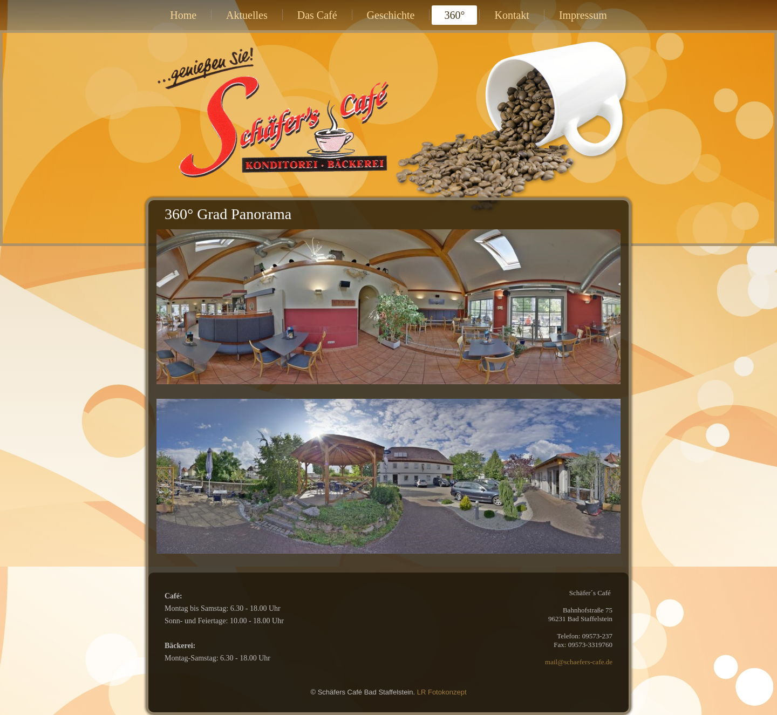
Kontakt (511, 15)
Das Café (317, 15)
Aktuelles (247, 15)
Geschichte (391, 15)
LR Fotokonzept (442, 692)
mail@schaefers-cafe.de (578, 662)
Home (183, 15)
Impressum (583, 15)
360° (454, 15)
